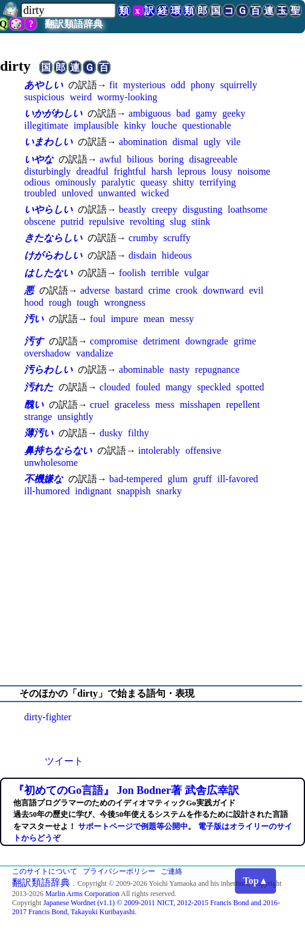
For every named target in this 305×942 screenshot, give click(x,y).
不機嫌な (43, 479)
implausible (96, 125)
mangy (178, 387)
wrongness (124, 302)
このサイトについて (44, 871)
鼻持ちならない (58, 450)
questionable (206, 125)
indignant (93, 491)
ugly (212, 142)
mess (165, 404)
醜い (33, 404)
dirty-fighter (47, 717)
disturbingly (47, 171)
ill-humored (47, 491)
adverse (95, 290)
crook (186, 290)
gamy (206, 113)
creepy (165, 209)
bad (183, 113)
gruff (202, 479)
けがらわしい (53, 255)
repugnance (217, 369)
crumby (143, 238)
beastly (132, 209)
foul (98, 319)
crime (159, 290)
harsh (161, 171)
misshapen (200, 404)
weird (80, 97)
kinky (135, 125)
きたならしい (53, 238)
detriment (161, 341)
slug (178, 221)
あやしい (43, 85)
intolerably (159, 450)
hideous (177, 255)
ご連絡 (171, 871)
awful (110, 159)
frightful (130, 171)
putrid (71, 221)
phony (203, 85)
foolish (132, 273)
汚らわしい (48, 369)
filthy (138, 433)
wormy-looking (127, 97)
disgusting (202, 209)
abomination (143, 142)
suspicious (44, 97)
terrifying (217, 182)
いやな (38, 159)
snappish (134, 491)
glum (178, 479)
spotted (250, 387)
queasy (154, 182)
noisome (253, 171)
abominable (141, 369)
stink (200, 221)
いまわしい (48, 142)
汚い (33, 319)
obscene (40, 221)
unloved (77, 193)
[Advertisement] (152, 591)
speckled (214, 387)
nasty (179, 369)
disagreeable (213, 159)
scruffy (176, 238)
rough (60, 302)
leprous (192, 171)
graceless (132, 404)
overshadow (47, 353)
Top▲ (255, 881)
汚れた (38, 387)
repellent (243, 404)
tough (87, 302)
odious (37, 182)
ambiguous (150, 113)
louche (164, 125)
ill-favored (237, 479)
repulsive (106, 221)
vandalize (94, 353)
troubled (40, 193)
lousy (222, 171)
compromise (114, 341)
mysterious (144, 85)
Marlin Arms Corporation (82, 893)
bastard (129, 290)
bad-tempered (135, 479)
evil (256, 290)
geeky (233, 113)
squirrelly (238, 85)
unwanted (116, 193)
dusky (111, 433)
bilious (140, 159)
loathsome (248, 209)
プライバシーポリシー (119, 871)
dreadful (92, 171)
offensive (203, 450)
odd (178, 85)
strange (38, 416)
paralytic (118, 182)
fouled (147, 387)
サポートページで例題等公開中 (133, 826)
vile (233, 142)
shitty (183, 182)
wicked (155, 193)
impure (124, 319)
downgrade (206, 341)
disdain (142, 255)
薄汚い (38, 433)
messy (182, 319)
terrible (165, 273)
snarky (169, 491)
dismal (186, 142)
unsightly (75, 416)
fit (113, 85)
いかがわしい (53, 113)
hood (33, 302)
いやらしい (48, 209)
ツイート (64, 761)
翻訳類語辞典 (74, 24)
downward (223, 290)
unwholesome (51, 462)
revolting (147, 221)
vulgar (196, 273)
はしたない (48, 273)
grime (245, 341)
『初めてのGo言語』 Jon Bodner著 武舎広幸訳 (126, 790)
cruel (99, 404)
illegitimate (46, 125)
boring (171, 159)
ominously (75, 182)
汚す (33, 341)
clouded (115, 387)
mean (154, 319)
